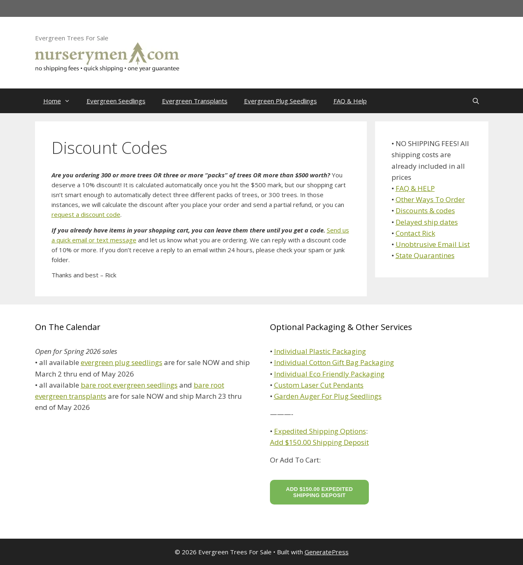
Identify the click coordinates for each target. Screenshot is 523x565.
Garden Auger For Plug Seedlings (328, 396)
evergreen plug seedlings (121, 362)
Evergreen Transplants (194, 101)
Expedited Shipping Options (320, 431)
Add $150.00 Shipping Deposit (319, 442)
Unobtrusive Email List (433, 244)
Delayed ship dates (427, 222)
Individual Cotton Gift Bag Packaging (334, 362)
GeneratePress (327, 552)
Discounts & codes (425, 210)
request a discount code (86, 214)
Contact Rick (415, 233)
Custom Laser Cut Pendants (319, 385)
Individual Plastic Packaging (320, 351)
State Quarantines (425, 255)
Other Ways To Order (430, 199)
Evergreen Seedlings (116, 101)
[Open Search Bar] (476, 100)
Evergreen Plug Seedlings (280, 101)
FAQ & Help (350, 101)
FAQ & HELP (415, 188)
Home (60, 100)
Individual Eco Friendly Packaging (329, 374)
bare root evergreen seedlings (129, 385)
